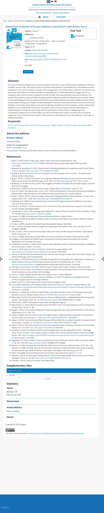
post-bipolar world (85, 125)
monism (33, 125)
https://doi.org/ (66, 181)
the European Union (21, 125)
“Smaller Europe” (70, 125)
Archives (61, 17)
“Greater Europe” (43, 125)
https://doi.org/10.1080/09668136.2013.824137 (54, 199)
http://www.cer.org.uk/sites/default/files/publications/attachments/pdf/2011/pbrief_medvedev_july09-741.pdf (53, 287)
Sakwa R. (35, 31)
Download (48, 379)
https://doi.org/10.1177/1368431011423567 (42, 171)
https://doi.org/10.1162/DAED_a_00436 (36, 214)
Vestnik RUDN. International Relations (52, 7)
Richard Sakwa (15, 137)
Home (5, 21)
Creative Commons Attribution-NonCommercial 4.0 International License (56, 433)
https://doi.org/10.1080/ (53, 300)
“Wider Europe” (57, 125)
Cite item (28, 72)
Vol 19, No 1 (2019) (19, 21)
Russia (10, 125)
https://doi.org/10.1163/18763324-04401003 (46, 328)
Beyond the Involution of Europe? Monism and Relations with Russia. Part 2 (48, 21)
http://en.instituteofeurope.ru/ (23, 264)
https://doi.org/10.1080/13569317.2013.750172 (53, 358)
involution (12, 128)
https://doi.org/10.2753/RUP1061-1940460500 (59, 317)
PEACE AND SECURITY (39, 50)
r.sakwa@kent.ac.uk (19, 147)
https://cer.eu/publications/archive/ (25, 163)
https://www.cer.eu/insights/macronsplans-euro (30, 252)
